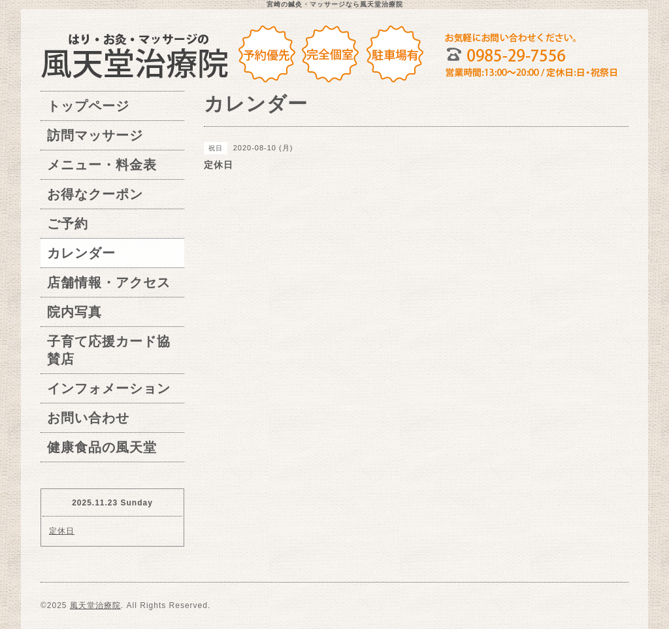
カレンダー (81, 253)
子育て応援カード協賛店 (109, 350)
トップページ (88, 106)
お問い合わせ (88, 418)
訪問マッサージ (95, 135)
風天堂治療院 (95, 605)
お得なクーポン (95, 194)
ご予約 (67, 223)
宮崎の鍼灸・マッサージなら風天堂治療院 (335, 4)
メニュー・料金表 (102, 165)
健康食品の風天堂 (102, 447)
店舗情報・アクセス (109, 282)
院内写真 (74, 312)
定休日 (61, 531)
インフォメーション (109, 388)
